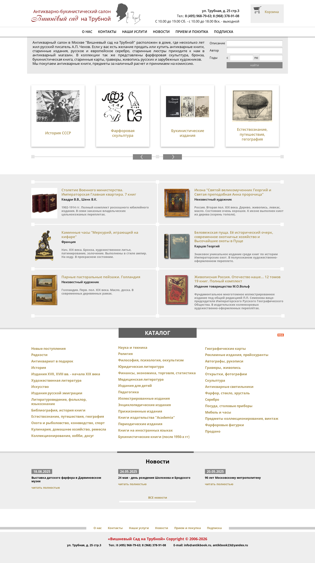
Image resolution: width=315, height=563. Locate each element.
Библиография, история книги (58, 410)
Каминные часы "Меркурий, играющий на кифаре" (99, 234)
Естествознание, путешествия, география (67, 416)
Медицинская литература (141, 379)
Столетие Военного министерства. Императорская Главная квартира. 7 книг (98, 192)
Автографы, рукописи (224, 361)
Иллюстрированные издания (144, 398)
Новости (161, 31)
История (38, 367)
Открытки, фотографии (226, 374)
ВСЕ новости (157, 497)
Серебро (212, 399)
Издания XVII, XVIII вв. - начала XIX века (65, 374)
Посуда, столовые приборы (228, 406)
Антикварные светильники (229, 386)
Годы (214, 58)
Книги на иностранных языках (145, 430)
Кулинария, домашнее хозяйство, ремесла (68, 429)
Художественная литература (56, 380)
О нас (87, 31)
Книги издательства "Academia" (146, 417)
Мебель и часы (218, 412)
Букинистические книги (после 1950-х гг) (153, 436)
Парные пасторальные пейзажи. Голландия (100, 276)
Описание (217, 43)
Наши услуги (134, 31)
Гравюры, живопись (223, 367)
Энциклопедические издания (144, 405)
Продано (212, 431)
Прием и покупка (192, 31)
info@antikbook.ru (197, 545)
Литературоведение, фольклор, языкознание (59, 401)
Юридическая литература (141, 366)
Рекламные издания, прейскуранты (236, 354)
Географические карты (225, 348)
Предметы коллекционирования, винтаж (241, 418)
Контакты (107, 31)
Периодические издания (140, 424)
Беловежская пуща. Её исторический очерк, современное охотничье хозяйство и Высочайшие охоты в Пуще (233, 236)
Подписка (223, 31)
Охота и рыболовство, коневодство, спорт (68, 423)
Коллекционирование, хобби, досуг (62, 435)
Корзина (272, 12)
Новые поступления (48, 348)
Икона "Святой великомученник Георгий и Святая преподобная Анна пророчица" (232, 192)
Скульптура (215, 380)
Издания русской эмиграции (56, 393)
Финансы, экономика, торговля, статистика (157, 373)
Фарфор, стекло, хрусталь (227, 393)
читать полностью (45, 488)
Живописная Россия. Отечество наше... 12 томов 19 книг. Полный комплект (237, 278)
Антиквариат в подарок (52, 361)
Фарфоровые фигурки (224, 425)
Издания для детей (135, 385)
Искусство (40, 386)
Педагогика (128, 392)
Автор (214, 50)
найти (254, 65)
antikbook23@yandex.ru (230, 545)
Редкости (39, 354)
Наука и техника (132, 347)
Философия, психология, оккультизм (151, 360)
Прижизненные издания (140, 411)
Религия (125, 353)
